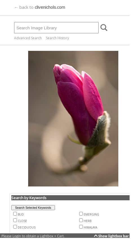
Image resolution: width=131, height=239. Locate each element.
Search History (57, 38)
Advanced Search (28, 38)
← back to (39, 7)
